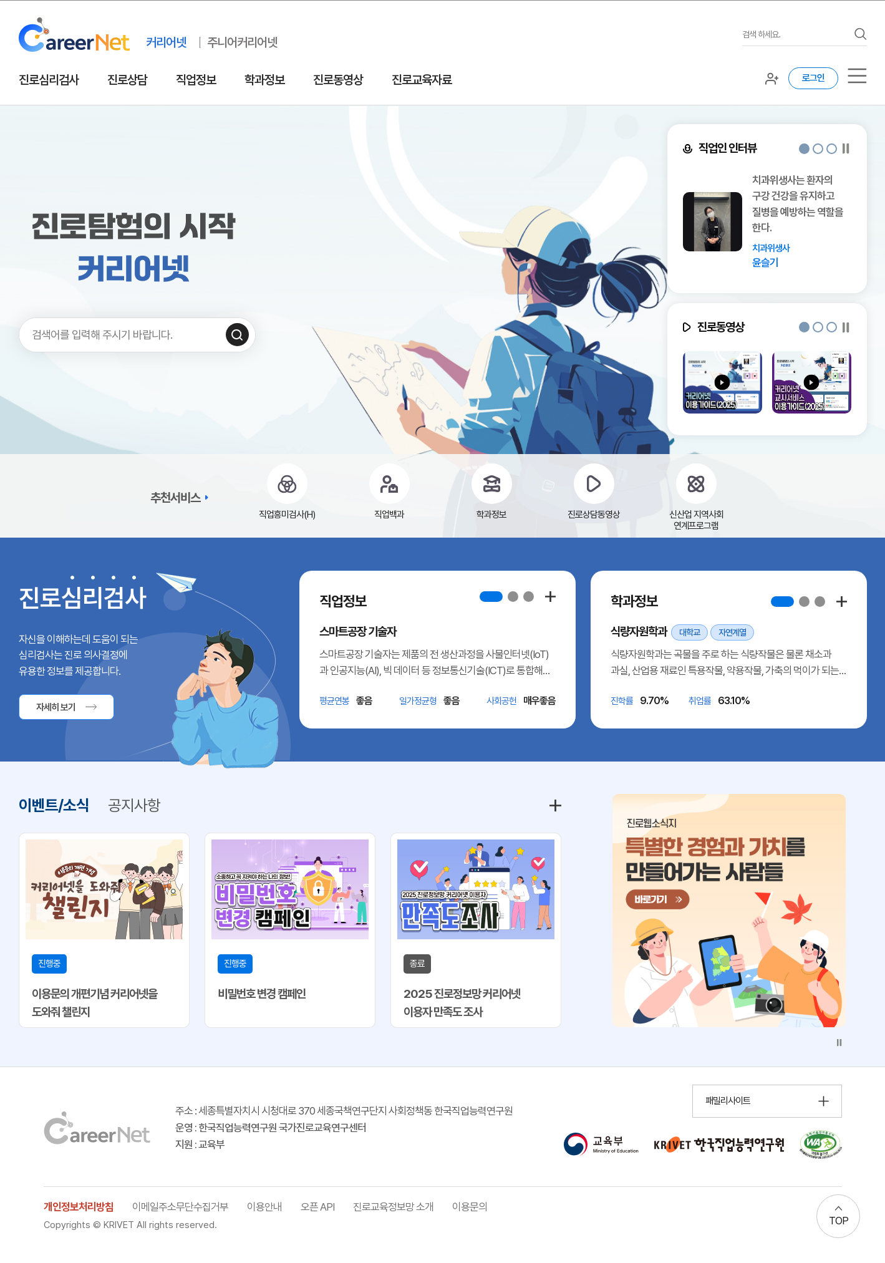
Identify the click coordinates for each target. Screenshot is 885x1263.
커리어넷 (166, 42)
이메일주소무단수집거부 (180, 1207)
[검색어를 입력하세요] (795, 35)
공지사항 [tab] (134, 805)
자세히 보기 (55, 707)
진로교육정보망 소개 (393, 1207)
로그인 (813, 78)
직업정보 (196, 79)
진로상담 (127, 79)
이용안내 (264, 1207)
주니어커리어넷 (242, 42)
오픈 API (317, 1207)
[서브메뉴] (857, 76)
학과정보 (264, 79)
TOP (838, 1220)
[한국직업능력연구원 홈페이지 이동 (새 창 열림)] (719, 1144)
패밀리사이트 (727, 1100)
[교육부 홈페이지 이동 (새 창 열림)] (601, 1144)
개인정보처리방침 (79, 1207)
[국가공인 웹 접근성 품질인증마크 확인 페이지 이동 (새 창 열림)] (820, 1144)
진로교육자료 (422, 79)
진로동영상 (338, 79)
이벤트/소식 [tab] (54, 805)
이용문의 (469, 1207)
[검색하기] (237, 334)
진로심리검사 (49, 79)
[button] (804, 148)
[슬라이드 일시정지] (846, 148)
